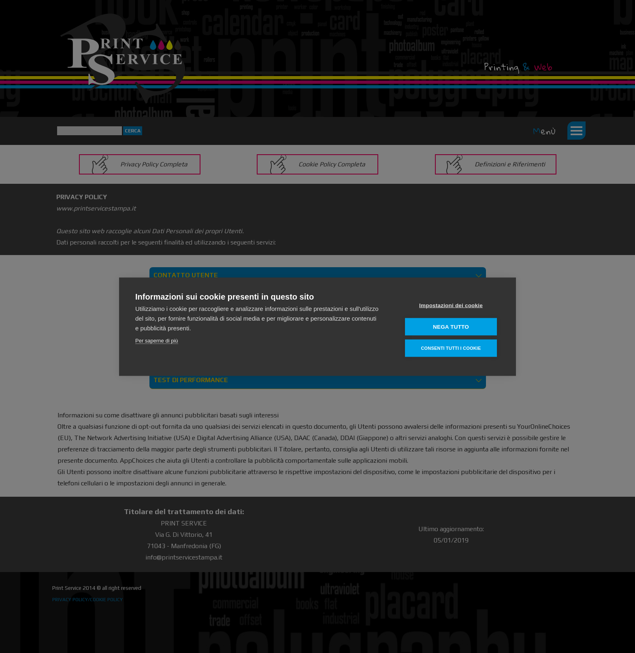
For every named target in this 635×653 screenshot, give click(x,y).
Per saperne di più (156, 340)
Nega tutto (451, 326)
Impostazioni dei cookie (451, 305)
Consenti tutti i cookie (451, 347)
